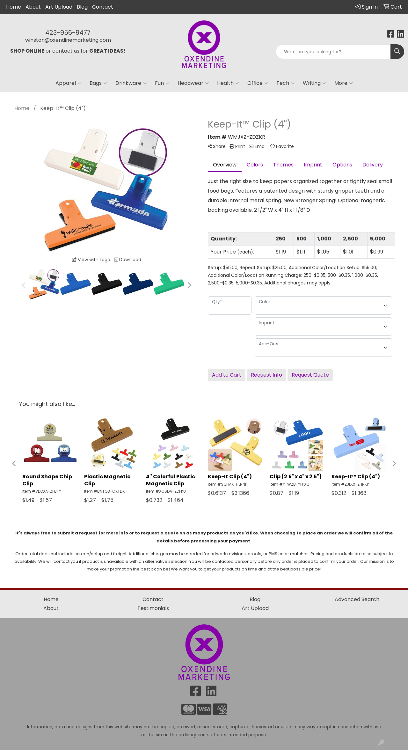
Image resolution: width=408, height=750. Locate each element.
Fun (162, 83)
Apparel (68, 83)
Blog (82, 7)
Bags (98, 83)
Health (228, 83)
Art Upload (58, 7)
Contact (102, 7)
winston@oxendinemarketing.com (68, 40)
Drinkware (131, 83)
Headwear (193, 83)
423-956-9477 (68, 32)
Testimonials (153, 608)
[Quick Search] (333, 51)
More (343, 83)
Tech (285, 83)
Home (13, 7)
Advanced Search (357, 599)
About (33, 7)
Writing (314, 83)
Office (257, 83)
